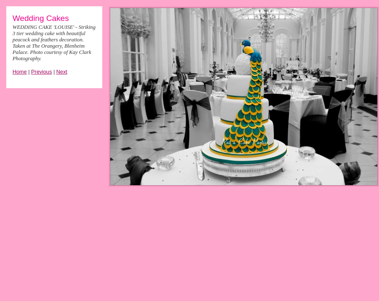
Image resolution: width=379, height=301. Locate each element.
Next (61, 72)
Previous (41, 72)
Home (20, 72)
